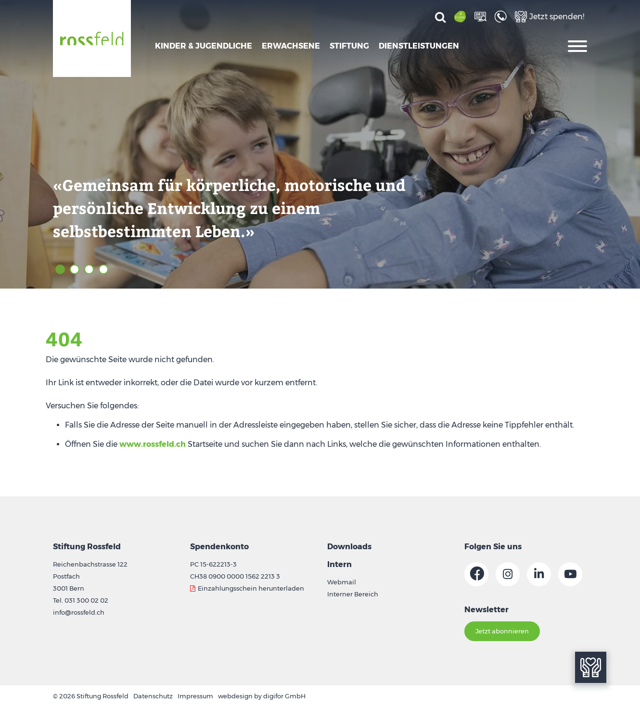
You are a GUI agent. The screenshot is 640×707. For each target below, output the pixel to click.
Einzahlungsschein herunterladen (251, 588)
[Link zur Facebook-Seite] (476, 574)
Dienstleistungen (419, 45)
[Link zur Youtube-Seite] (570, 574)
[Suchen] (440, 18)
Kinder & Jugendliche (203, 45)
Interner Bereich (352, 594)
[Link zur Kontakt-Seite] (502, 17)
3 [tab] (89, 269)
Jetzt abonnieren (502, 631)
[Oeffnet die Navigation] (577, 45)
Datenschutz (153, 696)
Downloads (349, 546)
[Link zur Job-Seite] (482, 17)
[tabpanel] (320, 144)
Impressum (195, 696)
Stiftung (349, 45)
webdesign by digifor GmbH (262, 696)
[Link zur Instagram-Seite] (508, 574)
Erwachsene (291, 45)
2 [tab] (74, 269)
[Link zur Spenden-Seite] (549, 17)
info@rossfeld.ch (78, 612)
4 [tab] (103, 269)
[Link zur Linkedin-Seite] (539, 574)
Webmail (341, 582)
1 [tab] (60, 269)
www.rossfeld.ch (152, 444)
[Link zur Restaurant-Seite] (461, 17)
